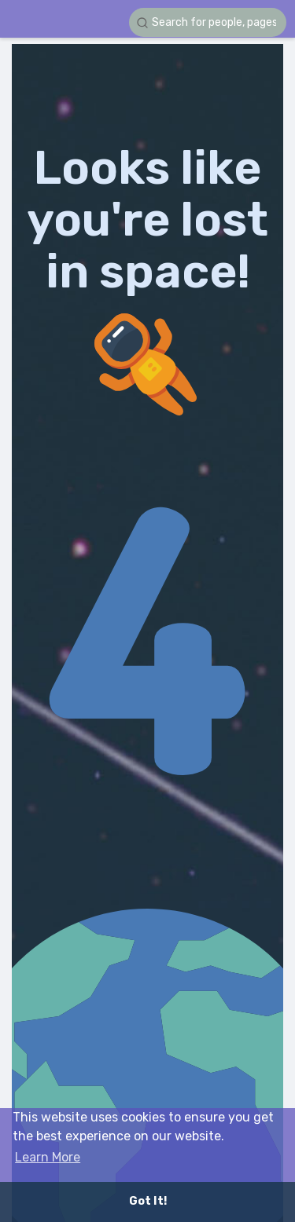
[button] (207, 22)
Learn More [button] (47, 1157)
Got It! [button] (148, 1201)
